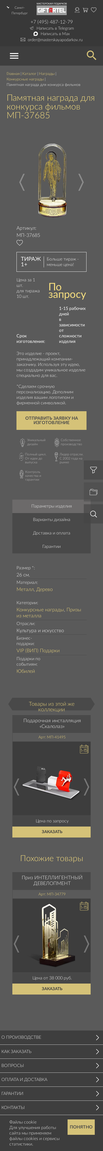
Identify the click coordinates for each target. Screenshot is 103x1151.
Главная (13, 74)
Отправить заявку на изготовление (51, 420)
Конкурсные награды (25, 79)
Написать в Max (55, 34)
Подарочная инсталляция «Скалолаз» (52, 723)
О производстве (21, 1037)
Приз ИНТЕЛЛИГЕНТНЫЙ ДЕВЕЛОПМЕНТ (52, 880)
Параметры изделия (51, 506)
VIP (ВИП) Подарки (38, 650)
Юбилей (25, 671)
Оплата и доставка (24, 1079)
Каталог (29, 74)
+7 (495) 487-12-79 (51, 22)
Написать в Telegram (55, 28)
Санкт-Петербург (20, 10)
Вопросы (12, 1065)
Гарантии (51, 546)
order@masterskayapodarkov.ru (55, 40)
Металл (25, 589)
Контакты (13, 1107)
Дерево (44, 589)
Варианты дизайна (51, 519)
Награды (47, 74)
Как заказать (16, 1051)
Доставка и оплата (51, 533)
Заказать (52, 832)
